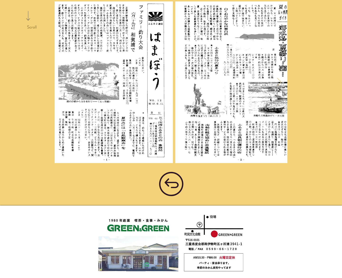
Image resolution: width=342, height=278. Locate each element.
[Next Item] (279, 82)
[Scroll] (32, 27)
